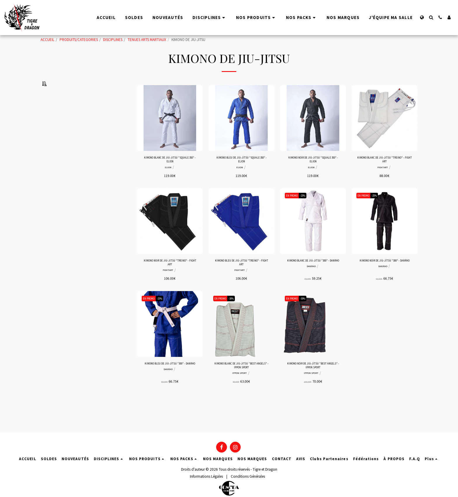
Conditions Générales (248, 476)
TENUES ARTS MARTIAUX (147, 39)
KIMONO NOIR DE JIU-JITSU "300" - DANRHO (384, 282)
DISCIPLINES (112, 39)
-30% (237, 320)
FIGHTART (383, 185)
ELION (168, 185)
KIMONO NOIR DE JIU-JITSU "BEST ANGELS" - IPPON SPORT (313, 389)
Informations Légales (206, 476)
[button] (431, 17)
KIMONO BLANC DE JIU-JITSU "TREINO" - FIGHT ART (384, 176)
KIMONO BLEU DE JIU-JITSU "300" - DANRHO (170, 389)
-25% (309, 214)
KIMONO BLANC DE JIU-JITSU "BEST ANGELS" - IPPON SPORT (241, 389)
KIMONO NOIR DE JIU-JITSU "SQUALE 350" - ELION (313, 176)
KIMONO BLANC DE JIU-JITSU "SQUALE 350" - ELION (169, 176)
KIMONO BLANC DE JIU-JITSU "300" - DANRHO (313, 282)
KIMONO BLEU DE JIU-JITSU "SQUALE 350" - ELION (241, 176)
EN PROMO (294, 214)
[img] (170, 133)
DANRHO (311, 292)
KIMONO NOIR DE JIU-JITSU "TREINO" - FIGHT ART (169, 282)
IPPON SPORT (239, 398)
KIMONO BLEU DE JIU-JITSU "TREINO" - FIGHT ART (241, 282)
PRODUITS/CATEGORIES (79, 39)
